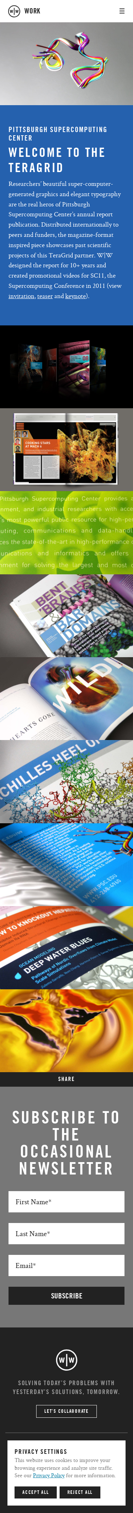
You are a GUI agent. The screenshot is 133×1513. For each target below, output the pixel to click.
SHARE (66, 1079)
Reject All (80, 1492)
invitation (21, 295)
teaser (45, 295)
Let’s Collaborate (66, 1411)
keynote (75, 295)
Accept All (35, 1492)
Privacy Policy (49, 1475)
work (32, 11)
